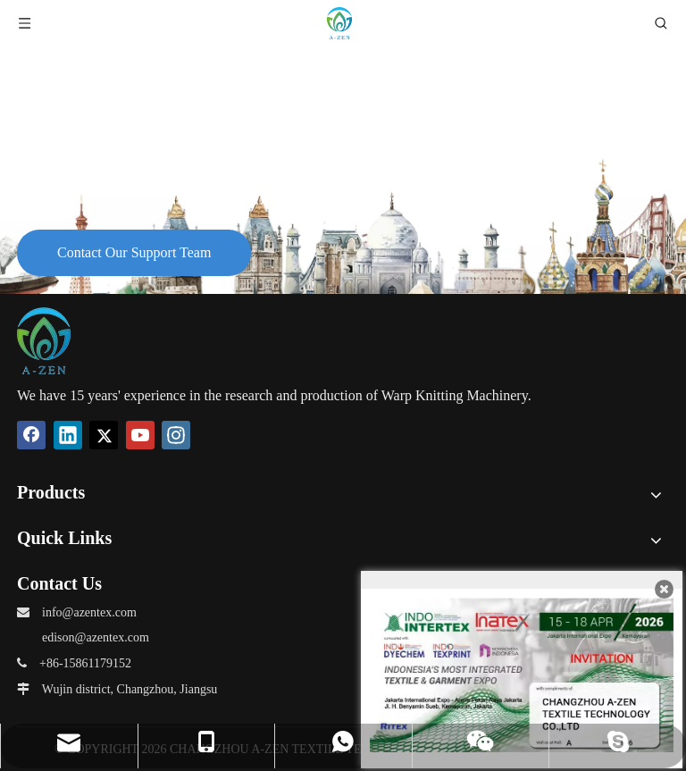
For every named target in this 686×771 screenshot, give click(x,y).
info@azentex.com (89, 612)
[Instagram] (176, 435)
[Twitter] (103, 435)
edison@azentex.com (95, 637)
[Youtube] (140, 435)
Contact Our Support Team (134, 252)
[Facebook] (31, 435)
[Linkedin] (68, 435)
